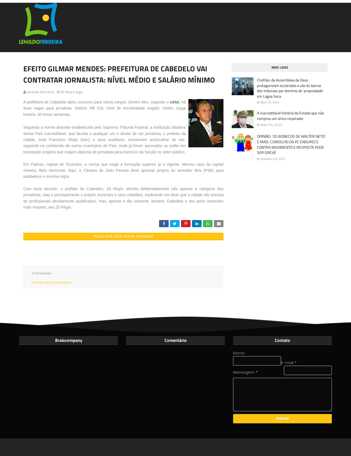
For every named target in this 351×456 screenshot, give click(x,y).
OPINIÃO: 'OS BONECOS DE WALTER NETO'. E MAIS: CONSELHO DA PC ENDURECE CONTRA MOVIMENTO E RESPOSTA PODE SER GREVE (291, 144)
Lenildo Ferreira (40, 92)
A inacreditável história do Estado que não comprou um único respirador (290, 115)
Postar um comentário (52, 282)
